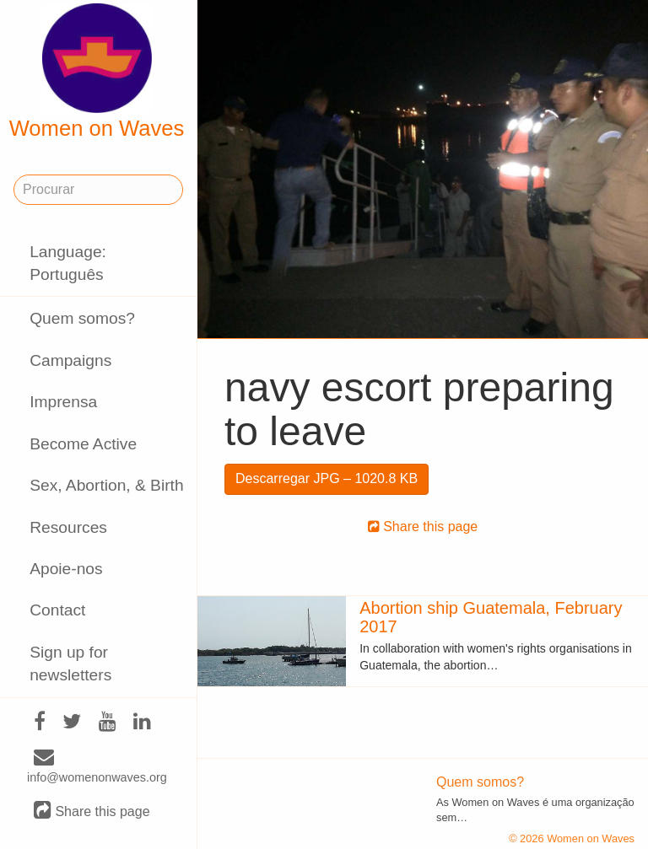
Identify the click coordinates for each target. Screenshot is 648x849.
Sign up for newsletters (70, 663)
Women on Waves (97, 71)
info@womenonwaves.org (97, 767)
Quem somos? (82, 318)
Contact (57, 610)
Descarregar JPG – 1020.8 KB (326, 478)
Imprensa (63, 402)
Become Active (83, 444)
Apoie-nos (66, 569)
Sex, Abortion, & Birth (106, 485)
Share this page (92, 810)
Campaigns (70, 360)
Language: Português (68, 263)
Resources (68, 527)
